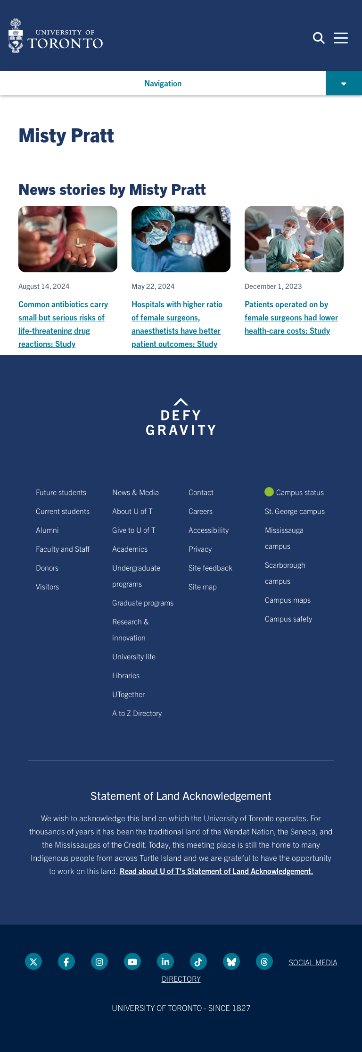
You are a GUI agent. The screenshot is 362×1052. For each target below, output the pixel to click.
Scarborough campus (285, 572)
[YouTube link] (132, 961)
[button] (319, 37)
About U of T (132, 510)
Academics (130, 548)
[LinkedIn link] (165, 961)
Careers (201, 510)
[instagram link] (99, 961)
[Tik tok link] (198, 961)
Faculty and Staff (63, 548)
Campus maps (288, 599)
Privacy (200, 548)
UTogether (128, 694)
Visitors (47, 586)
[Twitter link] (33, 961)
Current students (63, 510)
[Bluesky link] (231, 961)
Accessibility (209, 529)
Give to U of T (134, 529)
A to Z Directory (137, 712)
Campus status (300, 492)
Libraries (126, 675)
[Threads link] (264, 961)
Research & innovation (130, 629)
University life (134, 656)
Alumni (47, 529)
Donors (47, 567)
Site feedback (210, 567)
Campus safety (288, 618)
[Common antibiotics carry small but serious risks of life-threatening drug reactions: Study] (67, 278)
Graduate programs (142, 602)
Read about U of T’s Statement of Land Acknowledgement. (216, 870)
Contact (201, 492)
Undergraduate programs (136, 575)
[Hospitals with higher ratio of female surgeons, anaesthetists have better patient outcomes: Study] (181, 278)
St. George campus (295, 510)
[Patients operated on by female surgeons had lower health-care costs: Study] (294, 271)
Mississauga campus (284, 537)
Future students (61, 492)
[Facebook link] (66, 961)
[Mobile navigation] (341, 37)
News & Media (135, 492)
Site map (203, 586)
